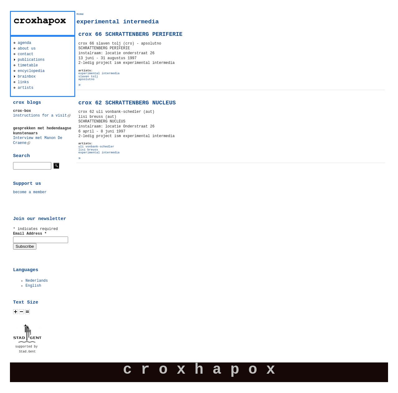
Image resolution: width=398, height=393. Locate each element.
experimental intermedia (98, 73)
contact (25, 54)
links (23, 82)
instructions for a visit (42, 115)
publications (31, 60)
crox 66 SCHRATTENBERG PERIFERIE (130, 34)
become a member (30, 192)
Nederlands (36, 281)
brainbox (27, 76)
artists (25, 88)
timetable (28, 65)
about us (27, 48)
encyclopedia (31, 71)
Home (80, 14)
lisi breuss (88, 149)
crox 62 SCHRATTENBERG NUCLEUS (127, 103)
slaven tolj (88, 76)
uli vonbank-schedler (96, 146)
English (33, 286)
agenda (24, 43)
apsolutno (86, 79)
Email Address (30, 234)
